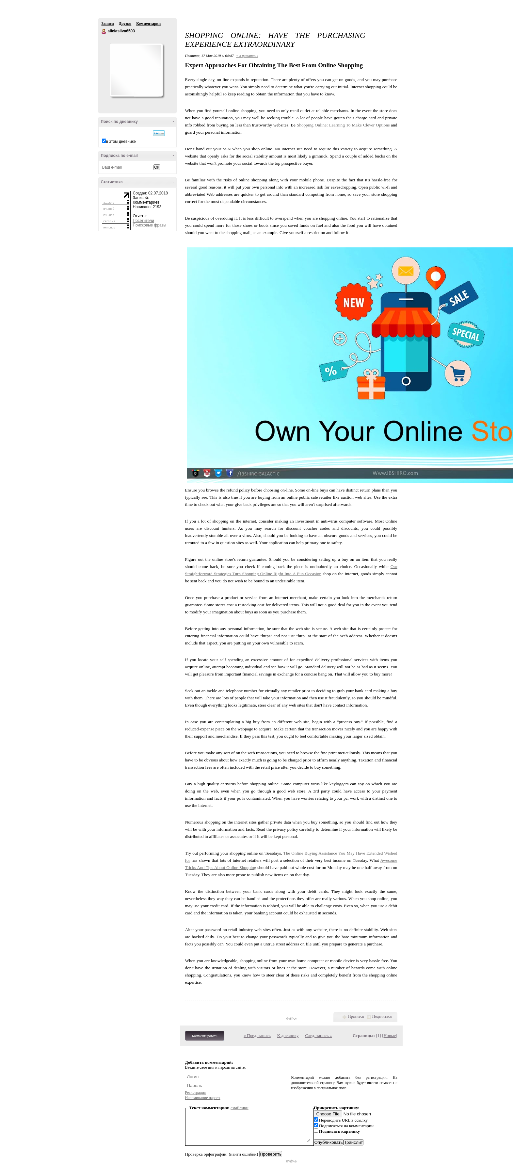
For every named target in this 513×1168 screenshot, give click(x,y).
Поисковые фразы (149, 225)
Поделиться (382, 1016)
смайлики (239, 1107)
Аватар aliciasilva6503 (136, 69)
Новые (390, 1035)
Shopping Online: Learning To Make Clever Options (343, 125)
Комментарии (148, 23)
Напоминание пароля (202, 1097)
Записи (108, 23)
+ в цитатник (247, 56)
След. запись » (318, 1035)
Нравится (356, 1016)
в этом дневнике (121, 141)
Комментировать (204, 1036)
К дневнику (288, 1035)
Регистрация (195, 1092)
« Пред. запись (257, 1035)
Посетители (143, 220)
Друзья (125, 23)
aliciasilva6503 (104, 31)
